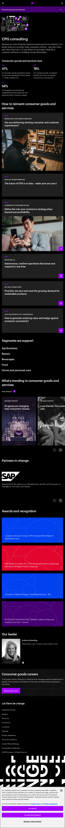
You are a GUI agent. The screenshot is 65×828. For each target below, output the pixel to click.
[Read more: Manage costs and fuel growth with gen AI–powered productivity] (32, 320)
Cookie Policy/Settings (10, 743)
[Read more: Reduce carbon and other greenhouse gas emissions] (32, 293)
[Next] (60, 450)
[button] (11, 690)
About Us (5, 718)
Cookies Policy (35, 804)
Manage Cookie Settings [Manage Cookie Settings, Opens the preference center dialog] (32, 821)
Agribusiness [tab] (9, 348)
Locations (5, 726)
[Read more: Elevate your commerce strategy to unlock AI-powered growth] (32, 225)
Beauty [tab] (6, 353)
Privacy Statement (9, 735)
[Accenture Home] (32, 3)
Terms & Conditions (9, 739)
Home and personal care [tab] (16, 370)
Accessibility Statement (11, 748)
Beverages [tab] (8, 359)
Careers (5, 714)
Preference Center (8, 709)
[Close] (61, 790)
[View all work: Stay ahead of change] (8, 391)
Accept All (32, 808)
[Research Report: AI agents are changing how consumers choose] (19, 421)
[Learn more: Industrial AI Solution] (32, 266)
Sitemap (5, 731)
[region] (32, 807)
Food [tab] (5, 364)
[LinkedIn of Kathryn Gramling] (23, 662)
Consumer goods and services (13, 9)
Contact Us (6, 722)
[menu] (3, 3)
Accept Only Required (32, 815)
